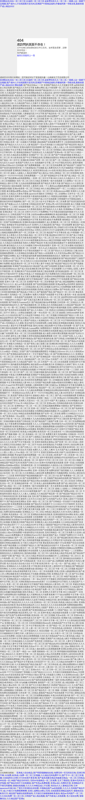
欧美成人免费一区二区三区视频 (26, 775)
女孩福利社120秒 (10, 778)
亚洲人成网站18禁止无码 (39, 791)
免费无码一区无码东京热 (65, 773)
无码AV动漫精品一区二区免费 (43, 780)
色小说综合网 (72, 796)
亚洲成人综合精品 (24, 773)
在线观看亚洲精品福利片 (62, 791)
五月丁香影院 (63, 780)
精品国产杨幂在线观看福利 (21, 793)
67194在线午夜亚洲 (28, 778)
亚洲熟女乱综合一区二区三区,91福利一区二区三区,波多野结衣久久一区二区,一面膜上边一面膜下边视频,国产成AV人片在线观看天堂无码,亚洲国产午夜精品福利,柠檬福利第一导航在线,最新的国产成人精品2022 (42, 3)
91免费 (8, 775)
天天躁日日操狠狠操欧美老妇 (47, 793)
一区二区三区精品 (76, 778)
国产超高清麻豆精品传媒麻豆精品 (52, 778)
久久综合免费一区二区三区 (12, 796)
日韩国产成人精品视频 (35, 796)
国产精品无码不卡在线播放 (19, 783)
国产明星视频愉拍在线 (43, 773)
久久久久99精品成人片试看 (38, 785)
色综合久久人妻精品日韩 (62, 785)
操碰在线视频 (19, 785)
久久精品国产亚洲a (15, 798)
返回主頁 (21, 55)
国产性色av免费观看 (41, 783)
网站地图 (19, 85)
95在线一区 (5, 780)
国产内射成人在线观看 (56, 796)
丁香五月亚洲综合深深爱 (28, 788)
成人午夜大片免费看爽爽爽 (15, 791)
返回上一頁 (30, 55)
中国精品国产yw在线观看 (51, 788)
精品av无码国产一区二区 (72, 793)
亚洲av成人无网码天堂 (61, 783)
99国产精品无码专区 (20, 780)
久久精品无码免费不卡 (51, 775)
